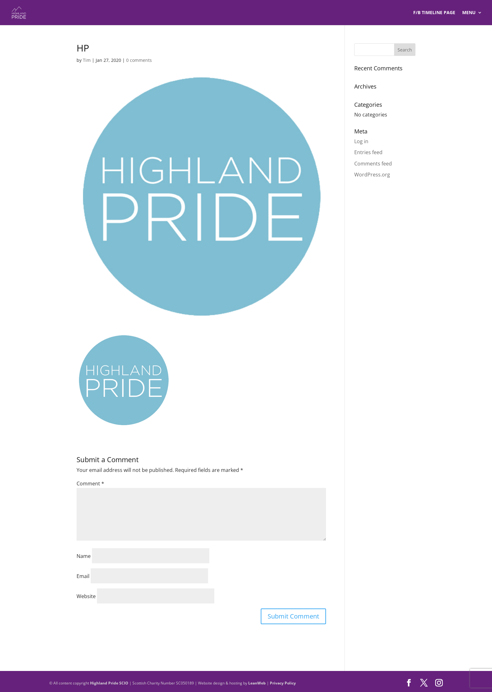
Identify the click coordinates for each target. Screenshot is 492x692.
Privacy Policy (283, 683)
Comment (90, 483)
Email (83, 576)
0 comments (139, 60)
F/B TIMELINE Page (434, 12)
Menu (469, 12)
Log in (361, 141)
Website (86, 596)
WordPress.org (372, 174)
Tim (87, 60)
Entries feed (368, 152)
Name (84, 556)
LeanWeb (257, 683)
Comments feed (373, 163)
